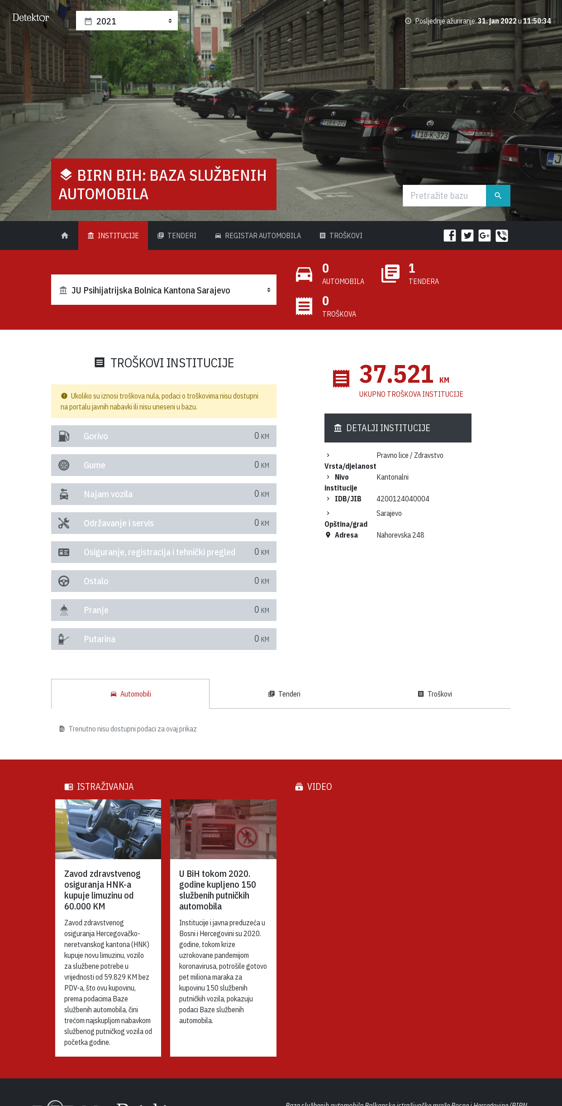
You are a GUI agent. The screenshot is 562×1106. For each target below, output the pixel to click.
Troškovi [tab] (434, 693)
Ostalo (87, 581)
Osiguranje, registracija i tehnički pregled (87, 552)
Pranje (87, 610)
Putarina (87, 639)
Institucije (113, 235)
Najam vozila (87, 494)
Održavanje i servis (87, 523)
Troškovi (340, 235)
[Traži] (445, 196)
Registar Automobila (257, 235)
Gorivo (87, 436)
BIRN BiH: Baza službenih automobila (162, 184)
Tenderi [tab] (284, 693)
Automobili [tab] (130, 693)
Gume (87, 465)
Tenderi (176, 235)
